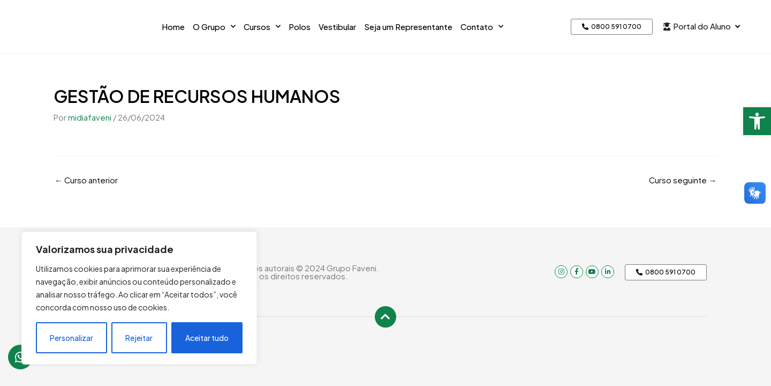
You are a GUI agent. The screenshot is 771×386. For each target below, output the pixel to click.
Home (173, 26)
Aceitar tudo (207, 338)
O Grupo (214, 26)
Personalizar (71, 338)
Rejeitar (139, 338)
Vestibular (337, 26)
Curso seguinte (682, 179)
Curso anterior (86, 179)
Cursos (262, 26)
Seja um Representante (408, 26)
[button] (757, 121)
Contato (481, 26)
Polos (300, 26)
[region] (139, 298)
